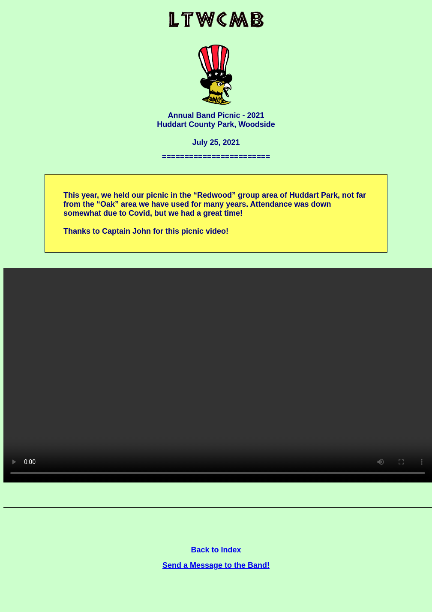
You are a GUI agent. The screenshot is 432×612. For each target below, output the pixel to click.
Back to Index (216, 550)
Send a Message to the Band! (216, 565)
